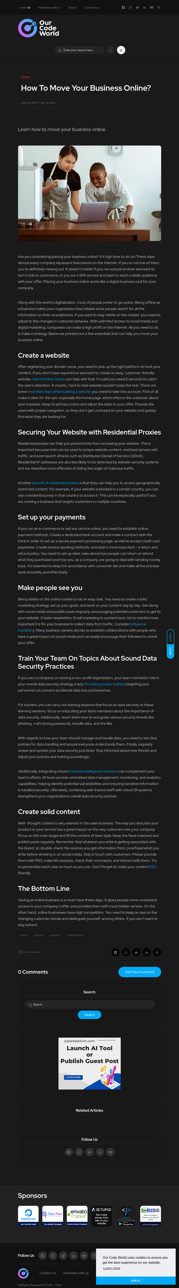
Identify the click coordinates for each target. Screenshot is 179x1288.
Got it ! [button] (136, 1280)
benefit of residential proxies (55, 482)
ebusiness (55, 935)
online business (75, 935)
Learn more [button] (111, 1268)
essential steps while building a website (59, 391)
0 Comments (33, 972)
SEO (153, 866)
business (38, 935)
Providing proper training (104, 684)
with (24, 7)
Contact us (92, 7)
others (23, 935)
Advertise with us (49, 7)
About (73, 7)
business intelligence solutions (93, 771)
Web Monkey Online (48, 379)
